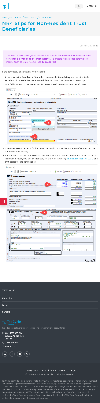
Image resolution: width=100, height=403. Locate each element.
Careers (6, 311)
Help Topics (30, 18)
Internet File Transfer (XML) (80, 158)
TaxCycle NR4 (49, 61)
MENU (92, 6)
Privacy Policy (32, 370)
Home (5, 18)
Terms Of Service (48, 370)
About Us (7, 298)
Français (72, 370)
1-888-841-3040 (12, 342)
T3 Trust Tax (46, 18)
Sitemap (62, 370)
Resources (16, 18)
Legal (5, 305)
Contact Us (10, 346)
